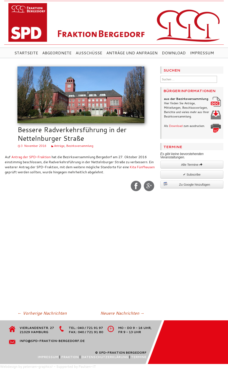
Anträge (59, 146)
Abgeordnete (56, 53)
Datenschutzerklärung (105, 357)
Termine (138, 357)
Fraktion (70, 357)
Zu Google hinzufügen (186, 184)
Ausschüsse (89, 53)
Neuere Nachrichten (122, 313)
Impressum (202, 53)
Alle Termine (191, 164)
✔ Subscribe (192, 174)
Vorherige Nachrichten (42, 313)
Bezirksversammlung (79, 146)
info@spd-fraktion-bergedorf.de (52, 341)
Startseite (26, 53)
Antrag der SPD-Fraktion (31, 156)
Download (174, 53)
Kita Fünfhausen (142, 166)
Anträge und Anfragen (132, 53)
